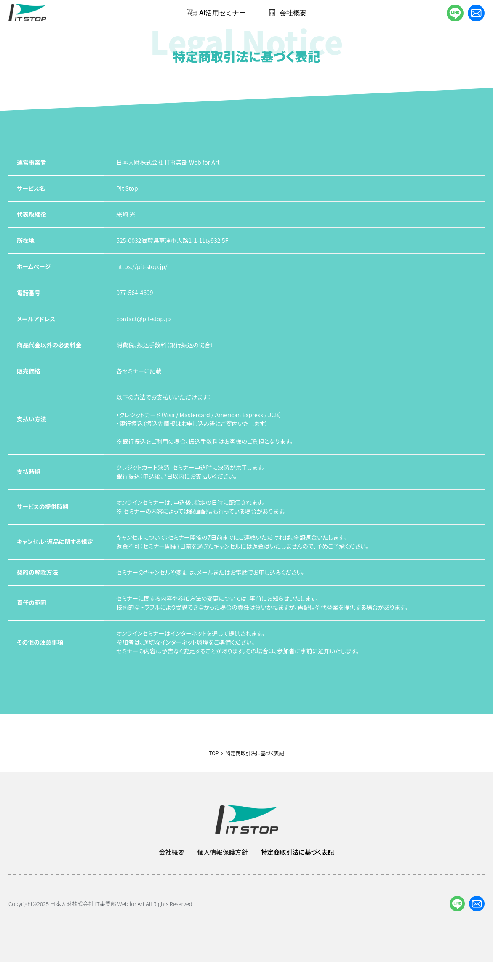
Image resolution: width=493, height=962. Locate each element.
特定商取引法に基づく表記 (297, 851)
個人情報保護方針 (222, 851)
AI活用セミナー (216, 13)
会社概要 (286, 13)
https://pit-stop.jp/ (141, 266)
